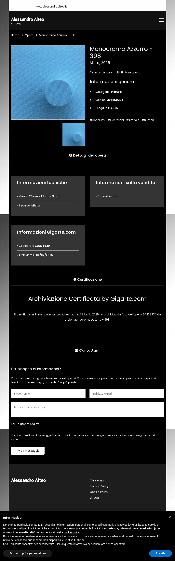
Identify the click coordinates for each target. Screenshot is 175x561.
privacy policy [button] (123, 524)
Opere (29, 35)
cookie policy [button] (71, 532)
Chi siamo (97, 481)
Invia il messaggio (28, 451)
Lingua (94, 498)
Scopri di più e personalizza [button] (27, 553)
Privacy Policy (99, 487)
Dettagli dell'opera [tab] (87, 154)
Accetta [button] (160, 553)
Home (15, 35)
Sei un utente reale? (25, 424)
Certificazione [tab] (87, 279)
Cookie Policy (99, 492)
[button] (170, 517)
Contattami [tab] (87, 349)
